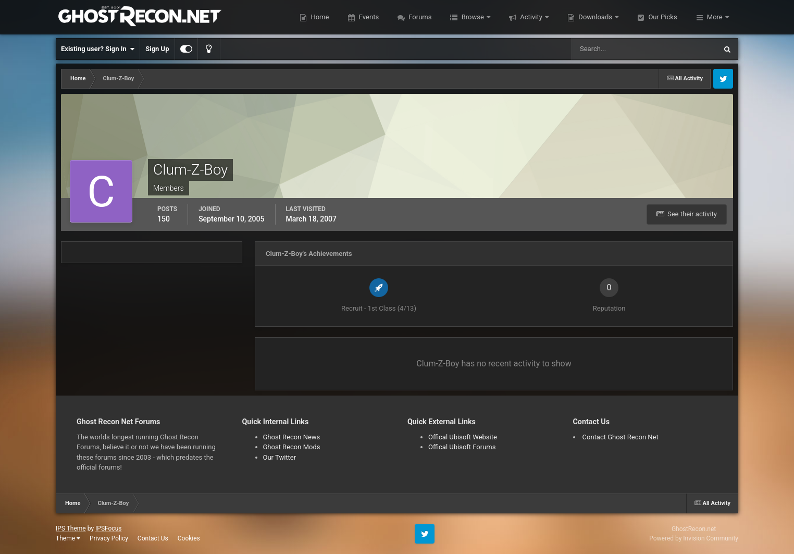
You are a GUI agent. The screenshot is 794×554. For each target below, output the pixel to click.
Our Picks (662, 17)
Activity (531, 17)
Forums (419, 17)
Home (319, 17)
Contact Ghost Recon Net (620, 437)
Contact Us (153, 538)
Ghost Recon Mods (291, 447)
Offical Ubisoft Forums (461, 447)
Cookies (189, 538)
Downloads (595, 17)
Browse (473, 17)
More (714, 17)
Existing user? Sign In (97, 49)
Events (368, 17)
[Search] (612, 49)
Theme (68, 538)
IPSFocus (108, 528)
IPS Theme (71, 528)
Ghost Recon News (291, 437)
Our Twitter (279, 457)
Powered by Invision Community (693, 538)
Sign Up (157, 49)
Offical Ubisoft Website (462, 437)
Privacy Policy (109, 538)
